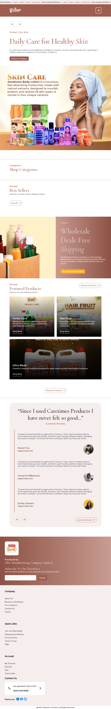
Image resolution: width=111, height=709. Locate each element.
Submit (42, 578)
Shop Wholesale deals (72, 271)
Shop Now (17, 331)
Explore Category (19, 59)
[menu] (98, 10)
